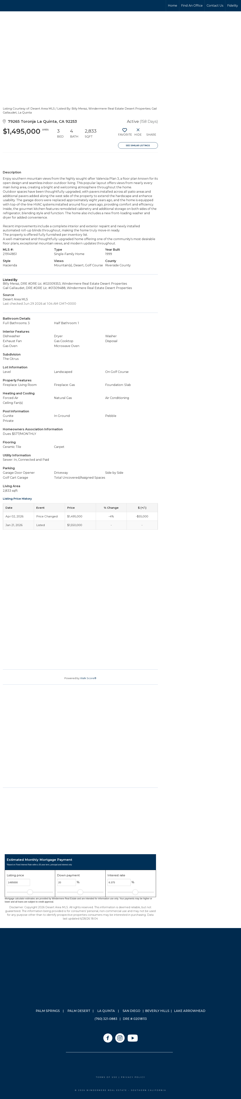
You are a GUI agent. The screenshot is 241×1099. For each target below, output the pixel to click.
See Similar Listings (138, 145)
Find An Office (192, 5)
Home (172, 5)
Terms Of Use (106, 1077)
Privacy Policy (133, 1077)
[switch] (124, 133)
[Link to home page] (17, 5)
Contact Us (215, 5)
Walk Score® (88, 678)
